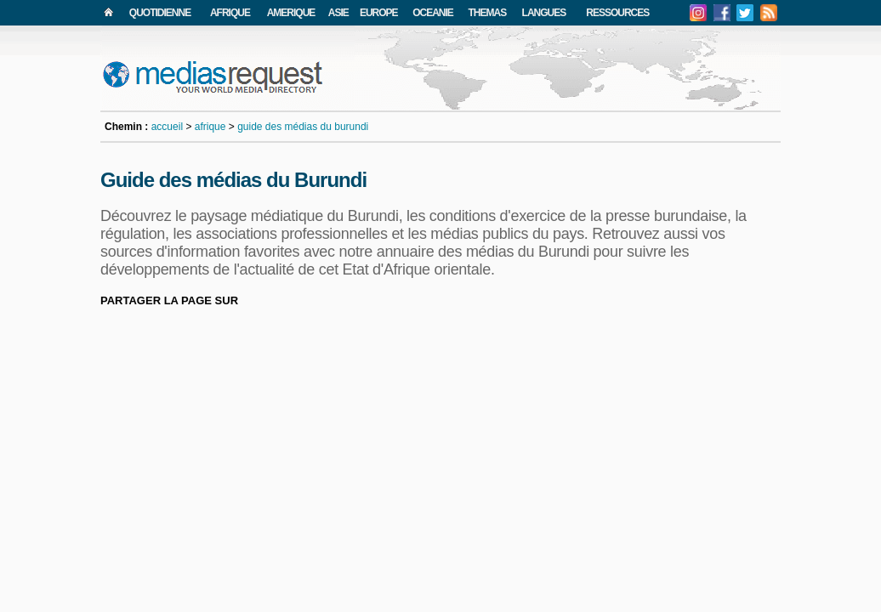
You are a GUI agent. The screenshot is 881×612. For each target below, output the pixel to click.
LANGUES (544, 13)
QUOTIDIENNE (159, 13)
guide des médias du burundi (302, 127)
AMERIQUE (291, 13)
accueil (167, 127)
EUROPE (379, 13)
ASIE (338, 13)
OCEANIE (432, 13)
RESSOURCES (617, 13)
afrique (210, 127)
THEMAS (488, 13)
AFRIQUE (230, 13)
